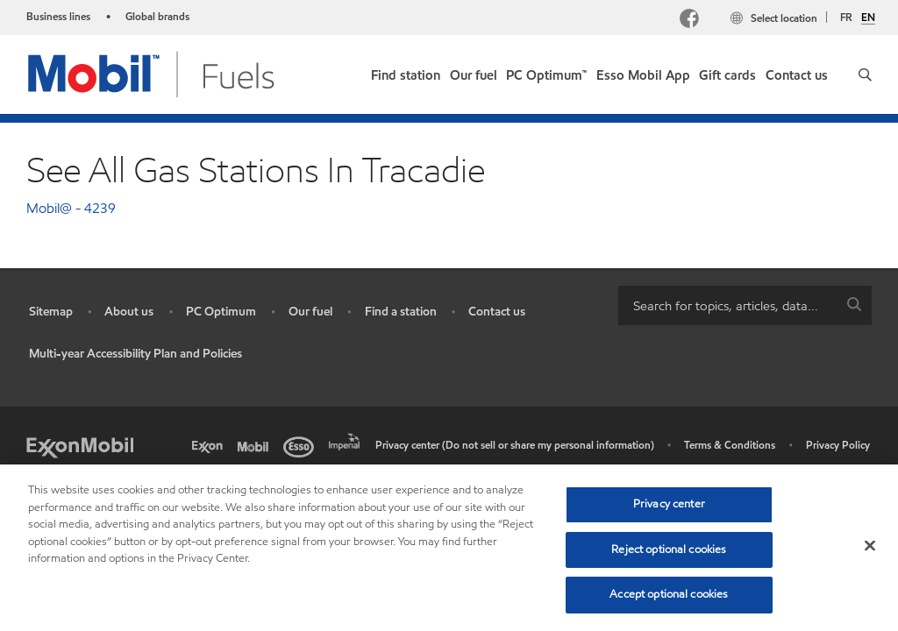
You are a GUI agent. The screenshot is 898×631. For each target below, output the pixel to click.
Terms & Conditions (729, 444)
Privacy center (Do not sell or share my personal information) (514, 444)
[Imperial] (347, 440)
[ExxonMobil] (79, 445)
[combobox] (745, 305)
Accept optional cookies (668, 594)
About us (128, 311)
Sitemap (51, 311)
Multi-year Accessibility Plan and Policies (135, 353)
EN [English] (868, 18)
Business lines (58, 16)
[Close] (870, 546)
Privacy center (669, 504)
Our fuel (310, 311)
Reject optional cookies (668, 549)
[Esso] (302, 445)
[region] (449, 547)
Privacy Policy (838, 444)
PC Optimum (221, 311)
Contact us (496, 311)
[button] (865, 74)
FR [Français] (846, 17)
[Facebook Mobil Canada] (692, 20)
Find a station (401, 311)
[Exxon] (210, 445)
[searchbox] (727, 305)
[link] (405, 71)
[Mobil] (256, 445)
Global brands (157, 16)
